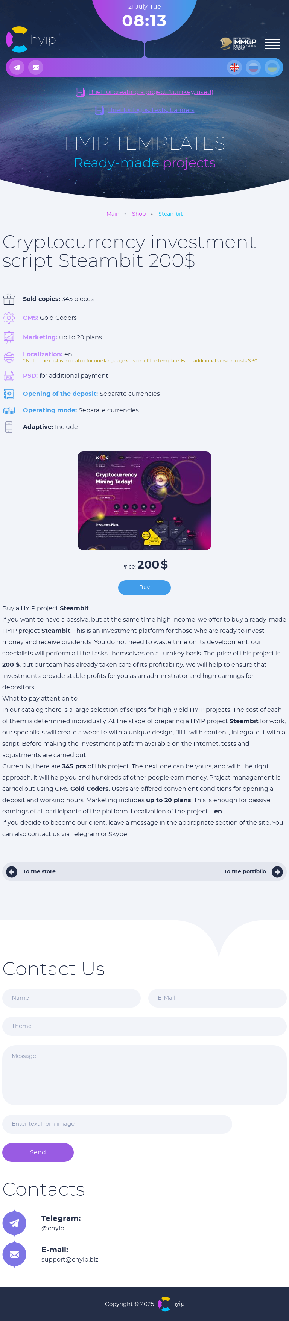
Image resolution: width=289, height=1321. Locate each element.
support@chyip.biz (69, 1260)
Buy (144, 587)
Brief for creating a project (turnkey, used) (151, 92)
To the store (39, 871)
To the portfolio (245, 871)
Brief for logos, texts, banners (151, 110)
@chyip (52, 1228)
